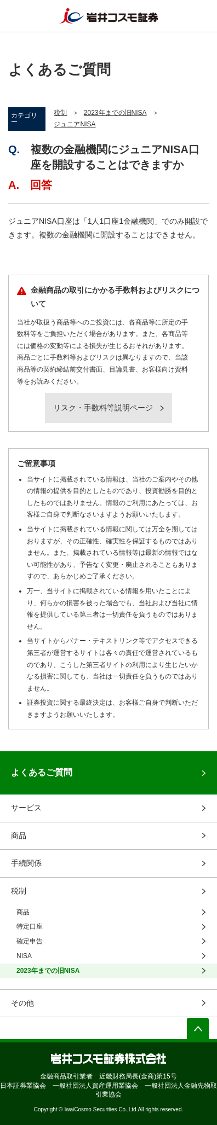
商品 (18, 835)
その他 (22, 1003)
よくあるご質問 (41, 772)
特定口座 (29, 926)
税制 (60, 113)
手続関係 (26, 863)
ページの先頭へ (198, 1029)
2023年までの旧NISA (115, 113)
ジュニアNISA (74, 124)
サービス (26, 807)
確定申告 (29, 941)
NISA (24, 956)
